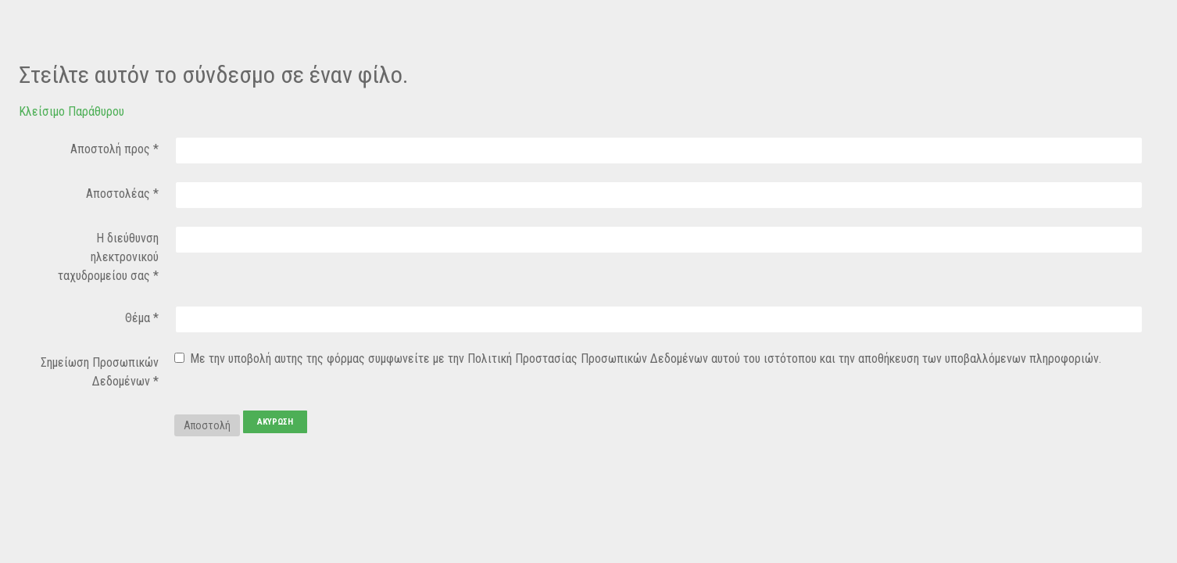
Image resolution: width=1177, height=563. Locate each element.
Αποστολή (207, 425)
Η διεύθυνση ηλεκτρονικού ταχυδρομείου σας (108, 257)
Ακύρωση (275, 422)
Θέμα (142, 317)
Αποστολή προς (114, 149)
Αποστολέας (122, 193)
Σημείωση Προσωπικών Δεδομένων (100, 372)
